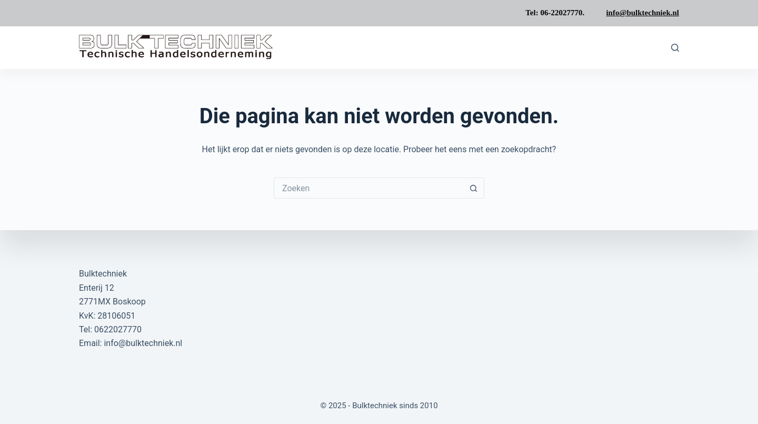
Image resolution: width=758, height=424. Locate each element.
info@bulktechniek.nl (642, 12)
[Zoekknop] (473, 188)
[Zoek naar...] (368, 188)
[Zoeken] (675, 48)
